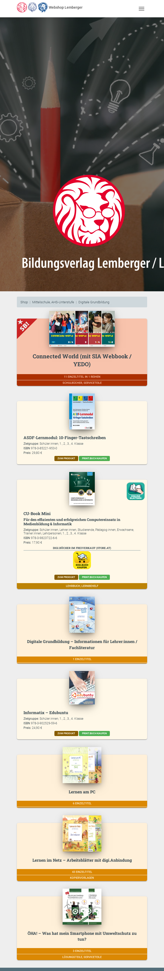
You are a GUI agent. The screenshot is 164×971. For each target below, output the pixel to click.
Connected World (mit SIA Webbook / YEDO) (82, 360)
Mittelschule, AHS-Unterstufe (53, 302)
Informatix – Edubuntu (46, 712)
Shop (24, 302)
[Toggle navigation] (141, 8)
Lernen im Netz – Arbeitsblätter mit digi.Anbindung (82, 860)
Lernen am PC (82, 791)
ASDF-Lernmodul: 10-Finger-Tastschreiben (65, 437)
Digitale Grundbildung (93, 302)
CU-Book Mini (37, 513)
